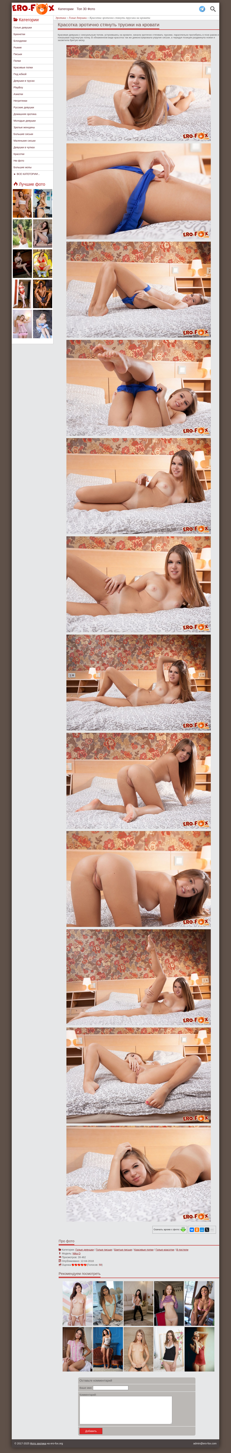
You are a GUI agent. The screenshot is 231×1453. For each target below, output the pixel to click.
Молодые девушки (25, 120)
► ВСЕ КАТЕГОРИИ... (27, 174)
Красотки (19, 154)
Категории (65, 9)
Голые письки (104, 1249)
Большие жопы (23, 167)
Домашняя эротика (25, 114)
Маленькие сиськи (25, 140)
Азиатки (18, 94)
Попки (17, 60)
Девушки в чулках (24, 147)
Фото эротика (38, 1448)
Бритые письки (123, 1249)
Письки (18, 54)
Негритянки (20, 100)
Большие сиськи (23, 134)
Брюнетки (19, 34)
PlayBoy (18, 87)
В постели (182, 1249)
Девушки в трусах (24, 80)
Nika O (76, 1253)
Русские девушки (24, 107)
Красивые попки (23, 67)
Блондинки (20, 40)
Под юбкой (20, 74)
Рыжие (18, 47)
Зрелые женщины (24, 127)
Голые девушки (23, 27)
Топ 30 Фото (86, 9)
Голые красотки (165, 1249)
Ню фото (19, 160)
